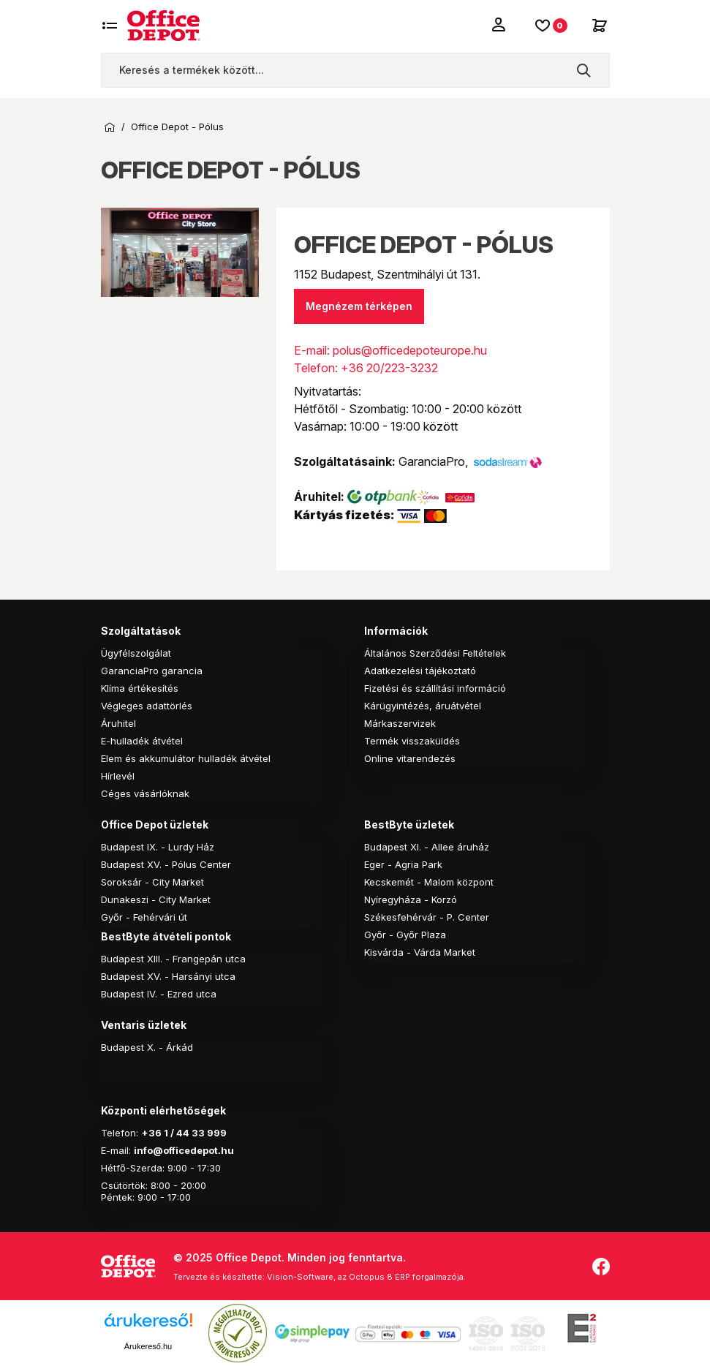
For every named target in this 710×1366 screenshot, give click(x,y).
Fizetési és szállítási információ (435, 688)
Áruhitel (118, 723)
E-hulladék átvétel (142, 741)
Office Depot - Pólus (177, 126)
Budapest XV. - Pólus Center (166, 864)
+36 (151, 1133)
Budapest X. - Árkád (147, 1047)
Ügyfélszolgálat (136, 653)
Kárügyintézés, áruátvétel (422, 706)
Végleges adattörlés (146, 706)
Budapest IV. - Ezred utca (158, 994)
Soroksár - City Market (152, 882)
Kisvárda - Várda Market (419, 952)
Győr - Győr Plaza (405, 934)
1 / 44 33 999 (194, 1133)
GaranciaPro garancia (152, 670)
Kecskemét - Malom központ (429, 882)
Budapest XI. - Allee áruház (426, 847)
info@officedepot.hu (184, 1150)
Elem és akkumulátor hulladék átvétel (186, 758)
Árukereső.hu (148, 1346)
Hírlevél (118, 776)
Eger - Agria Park (403, 864)
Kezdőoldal (110, 127)
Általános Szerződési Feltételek (435, 653)
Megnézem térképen (359, 306)
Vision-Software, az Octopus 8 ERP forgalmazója (365, 1277)
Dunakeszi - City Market (156, 899)
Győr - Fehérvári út (144, 917)
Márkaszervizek (400, 723)
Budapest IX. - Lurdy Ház (157, 847)
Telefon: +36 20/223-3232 (366, 368)
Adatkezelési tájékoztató (420, 670)
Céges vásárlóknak (145, 793)
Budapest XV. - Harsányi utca (168, 976)
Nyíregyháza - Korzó (410, 899)
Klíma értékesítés (139, 688)
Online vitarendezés (410, 758)
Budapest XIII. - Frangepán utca (173, 959)
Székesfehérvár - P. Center (426, 917)
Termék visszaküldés (412, 741)
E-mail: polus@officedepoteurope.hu (390, 350)
